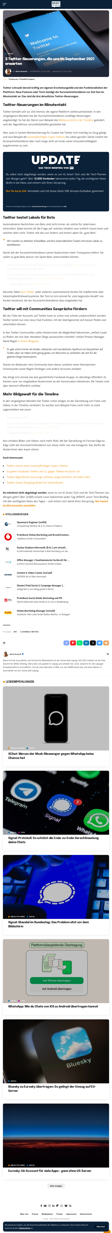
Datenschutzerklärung (39, 206)
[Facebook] (41, 1206)
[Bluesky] (66, 1206)
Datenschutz (24, 1228)
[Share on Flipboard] (73, 642)
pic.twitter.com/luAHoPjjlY (48, 427)
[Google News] (45, 1206)
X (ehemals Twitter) (29, 632)
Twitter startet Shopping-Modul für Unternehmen (34, 482)
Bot (15, 632)
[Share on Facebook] (66, 642)
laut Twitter (27, 292)
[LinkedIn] (108, 654)
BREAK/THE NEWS (18, 748)
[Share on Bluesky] (99, 642)
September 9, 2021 (41, 284)
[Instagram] (49, 1206)
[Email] (106, 642)
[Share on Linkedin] (86, 642)
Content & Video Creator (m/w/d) (34, 572)
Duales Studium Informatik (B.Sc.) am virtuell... (42, 547)
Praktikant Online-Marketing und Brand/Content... (43, 534)
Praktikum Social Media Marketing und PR (39, 598)
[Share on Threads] (93, 642)
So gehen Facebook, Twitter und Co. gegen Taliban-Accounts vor (43, 471)
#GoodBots (79, 265)
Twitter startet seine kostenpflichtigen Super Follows (37, 466)
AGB (65, 206)
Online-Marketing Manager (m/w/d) (36, 610)
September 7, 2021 (40, 433)
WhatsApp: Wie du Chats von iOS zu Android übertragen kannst (53, 1006)
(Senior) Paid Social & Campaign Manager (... (41, 585)
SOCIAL (10, 54)
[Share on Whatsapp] (80, 642)
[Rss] (70, 1206)
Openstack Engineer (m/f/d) (31, 522)
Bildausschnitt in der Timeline (76, 120)
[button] (100, 1226)
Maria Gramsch (21, 71)
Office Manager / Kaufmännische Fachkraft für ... (43, 560)
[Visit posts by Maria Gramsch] (8, 72)
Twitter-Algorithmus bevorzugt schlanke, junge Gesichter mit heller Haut (48, 477)
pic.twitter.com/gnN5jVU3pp (49, 278)
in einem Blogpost (28, 341)
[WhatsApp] (61, 1206)
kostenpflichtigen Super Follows (46, 137)
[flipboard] (58, 1206)
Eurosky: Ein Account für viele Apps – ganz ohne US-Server (49, 1171)
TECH (23, 832)
